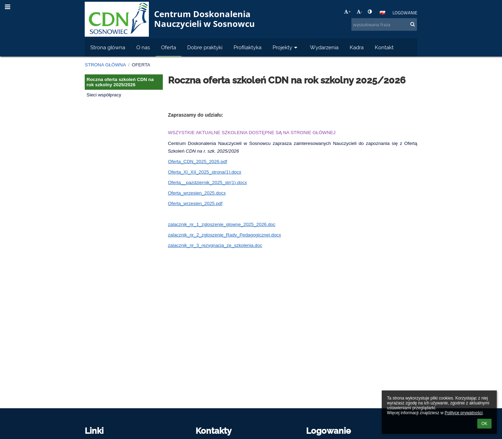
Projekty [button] (286, 47)
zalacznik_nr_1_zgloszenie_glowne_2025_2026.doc (221, 224)
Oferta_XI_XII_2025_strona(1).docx (204, 172)
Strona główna (105, 64)
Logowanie (405, 12)
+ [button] (347, 11)
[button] (382, 12)
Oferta (141, 64)
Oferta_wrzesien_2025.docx (197, 193)
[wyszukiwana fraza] (384, 24)
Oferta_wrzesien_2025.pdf (195, 203)
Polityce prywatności (463, 412)
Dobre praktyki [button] (204, 47)
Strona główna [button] (107, 47)
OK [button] (484, 423)
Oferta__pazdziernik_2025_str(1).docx (207, 182)
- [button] (359, 11)
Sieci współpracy (103, 94)
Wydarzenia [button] (324, 47)
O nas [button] (143, 47)
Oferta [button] (168, 47)
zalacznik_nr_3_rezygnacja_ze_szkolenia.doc (215, 245)
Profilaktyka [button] (247, 47)
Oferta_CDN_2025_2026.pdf (197, 161)
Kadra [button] (357, 47)
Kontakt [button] (384, 47)
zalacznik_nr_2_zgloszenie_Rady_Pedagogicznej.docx (224, 234)
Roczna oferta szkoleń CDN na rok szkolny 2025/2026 (120, 82)
